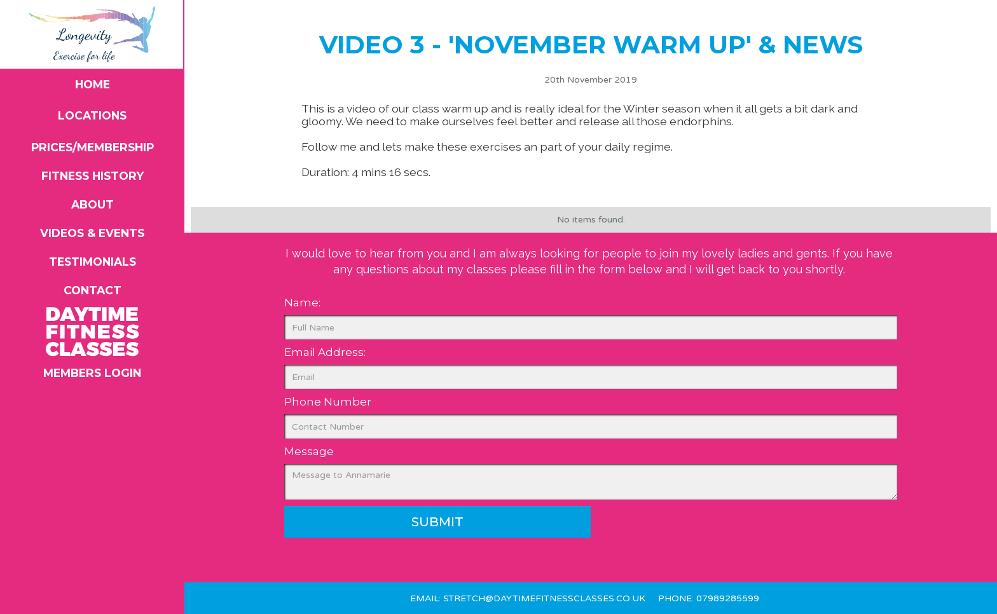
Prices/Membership (92, 147)
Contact (92, 290)
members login (92, 372)
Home (92, 84)
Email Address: (325, 352)
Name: (302, 302)
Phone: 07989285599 (708, 598)
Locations (92, 115)
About (92, 204)
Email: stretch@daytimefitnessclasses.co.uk (527, 598)
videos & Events (92, 233)
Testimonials (92, 261)
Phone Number (327, 401)
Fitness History (92, 175)
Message (309, 451)
